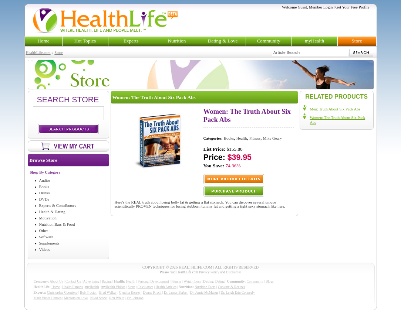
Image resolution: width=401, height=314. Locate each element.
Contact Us (73, 281)
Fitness (254, 138)
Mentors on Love (76, 298)
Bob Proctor (88, 292)
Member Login (321, 7)
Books (44, 187)
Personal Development (153, 281)
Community (268, 41)
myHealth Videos (113, 287)
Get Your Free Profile (353, 7)
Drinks (44, 193)
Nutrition (177, 41)
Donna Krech (152, 292)
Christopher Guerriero (62, 292)
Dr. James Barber (176, 292)
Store (356, 41)
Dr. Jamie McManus (204, 292)
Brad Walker (108, 292)
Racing (106, 281)
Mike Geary (272, 138)
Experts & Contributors (57, 206)
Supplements (49, 243)
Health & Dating (52, 212)
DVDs (44, 199)
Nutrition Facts (205, 287)
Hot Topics (85, 41)
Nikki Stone (98, 298)
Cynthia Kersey (130, 292)
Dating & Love (223, 41)
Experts (131, 41)
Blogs (270, 281)
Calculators (145, 287)
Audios (45, 180)
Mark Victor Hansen (48, 298)
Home (43, 41)
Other (43, 231)
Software (46, 237)
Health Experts (72, 287)
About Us (56, 281)
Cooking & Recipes (231, 287)
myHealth (314, 41)
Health (241, 138)
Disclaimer (233, 272)
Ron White (116, 298)
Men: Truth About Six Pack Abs (335, 109)
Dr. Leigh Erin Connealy (238, 292)
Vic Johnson (135, 298)
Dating (220, 281)
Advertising (91, 281)
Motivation (48, 218)
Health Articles (166, 287)
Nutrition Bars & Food (57, 224)
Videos (44, 250)
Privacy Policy (209, 272)
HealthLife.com (38, 53)
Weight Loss (192, 281)
